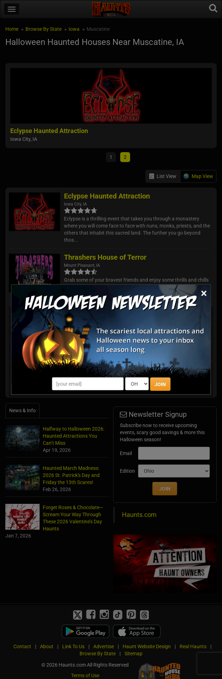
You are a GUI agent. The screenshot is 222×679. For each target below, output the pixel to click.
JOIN (160, 384)
